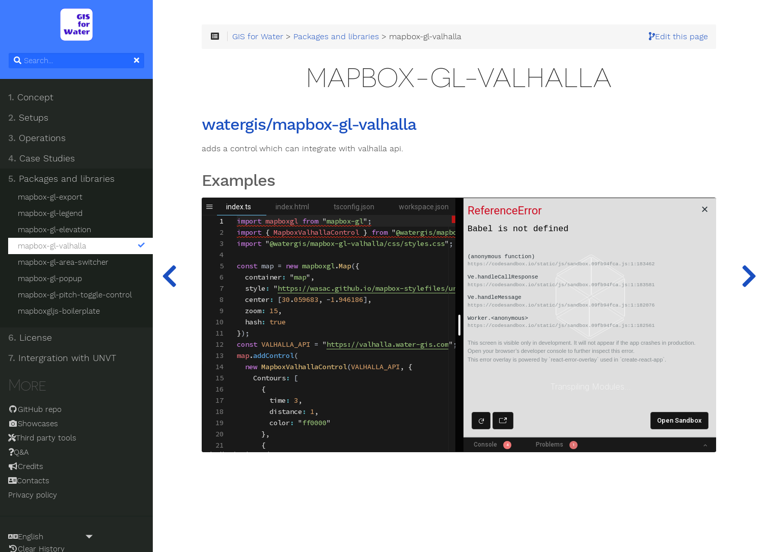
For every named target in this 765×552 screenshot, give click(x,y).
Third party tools (42, 438)
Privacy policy (32, 495)
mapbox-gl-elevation (54, 229)
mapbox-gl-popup (50, 278)
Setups (28, 118)
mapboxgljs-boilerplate (59, 311)
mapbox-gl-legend (50, 213)
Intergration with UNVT (62, 358)
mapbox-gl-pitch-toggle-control (75, 294)
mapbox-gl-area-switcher (63, 262)
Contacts (28, 480)
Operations (37, 138)
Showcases (33, 423)
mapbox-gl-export (50, 197)
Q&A (18, 452)
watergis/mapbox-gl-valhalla (309, 125)
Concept (30, 97)
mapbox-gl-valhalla (81, 246)
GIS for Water (257, 36)
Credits (25, 466)
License (30, 338)
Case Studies (41, 158)
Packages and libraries (61, 179)
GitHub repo (35, 409)
